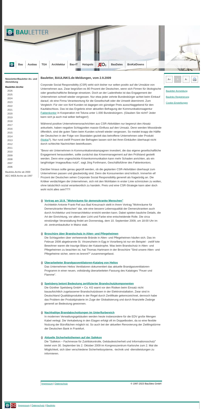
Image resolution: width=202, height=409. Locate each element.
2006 (9, 167)
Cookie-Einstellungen (177, 103)
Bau (20, 64)
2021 (9, 109)
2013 (9, 140)
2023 (9, 102)
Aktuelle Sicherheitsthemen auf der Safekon (73, 337)
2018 (9, 121)
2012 (9, 144)
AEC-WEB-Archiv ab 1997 (18, 175)
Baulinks (50, 405)
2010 (9, 151)
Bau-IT (74, 64)
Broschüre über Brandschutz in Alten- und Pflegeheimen (81, 233)
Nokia (44, 139)
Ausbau (32, 64)
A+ (169, 79)
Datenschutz (61, 383)
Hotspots (87, 64)
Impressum (47, 383)
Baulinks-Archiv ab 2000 (17, 172)
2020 (9, 113)
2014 (9, 136)
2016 (9, 129)
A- (186, 79)
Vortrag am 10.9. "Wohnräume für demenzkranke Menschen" (83, 200)
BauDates (117, 64)
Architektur (58, 64)
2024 (9, 98)
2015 (9, 132)
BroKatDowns (135, 64)
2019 (9, 117)
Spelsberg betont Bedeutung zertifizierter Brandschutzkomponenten (89, 283)
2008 (9, 159)
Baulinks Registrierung (177, 97)
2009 (9, 155)
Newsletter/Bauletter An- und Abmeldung (21, 80)
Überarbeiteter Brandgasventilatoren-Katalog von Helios (81, 262)
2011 (9, 148)
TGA (44, 64)
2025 (9, 94)
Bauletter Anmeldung (176, 91)
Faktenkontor (49, 112)
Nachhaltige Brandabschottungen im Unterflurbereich (79, 312)
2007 (9, 163)
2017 (9, 125)
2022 (9, 106)
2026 (9, 90)
